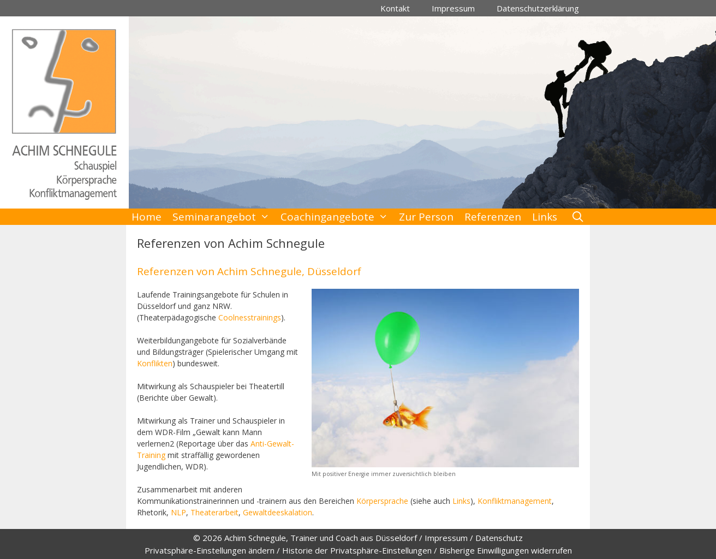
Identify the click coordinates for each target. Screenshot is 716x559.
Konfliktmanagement (515, 501)
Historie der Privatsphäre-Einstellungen (357, 550)
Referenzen (492, 217)
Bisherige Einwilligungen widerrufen (505, 550)
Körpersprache (382, 501)
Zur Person (426, 217)
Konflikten (154, 363)
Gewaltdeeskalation (277, 512)
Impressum (453, 8)
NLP (178, 512)
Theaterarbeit (214, 512)
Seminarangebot (223, 217)
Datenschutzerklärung (538, 8)
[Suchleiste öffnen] (578, 217)
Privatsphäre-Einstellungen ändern (210, 550)
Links (544, 217)
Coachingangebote (337, 217)
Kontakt (395, 8)
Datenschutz (499, 537)
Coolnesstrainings (249, 317)
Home (147, 217)
